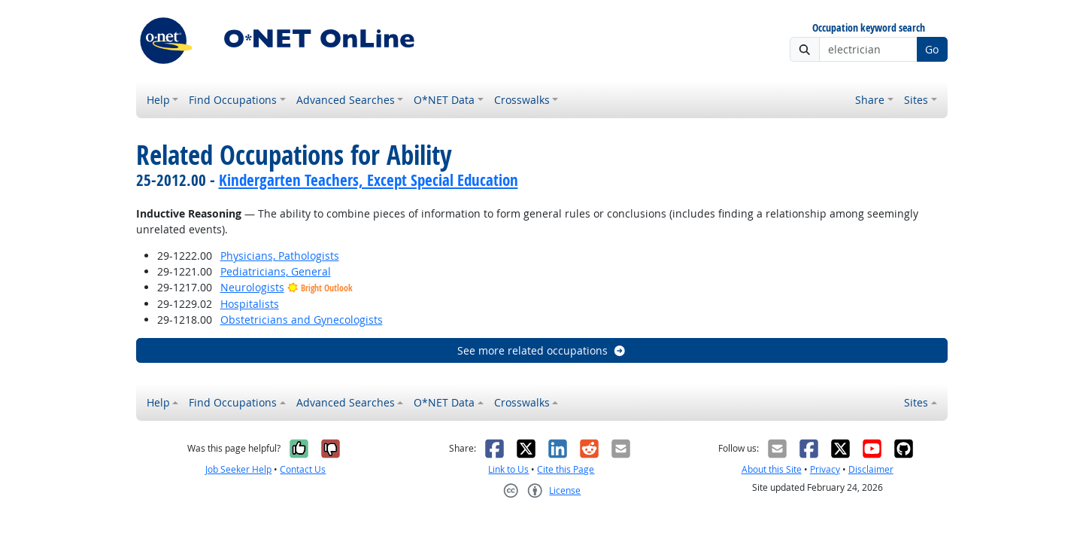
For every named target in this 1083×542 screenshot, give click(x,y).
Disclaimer (870, 469)
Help (158, 100)
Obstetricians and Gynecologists (301, 319)
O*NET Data (444, 100)
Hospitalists (249, 304)
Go (932, 49)
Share (869, 100)
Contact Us (303, 469)
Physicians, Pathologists (279, 255)
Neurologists (252, 287)
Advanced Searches (345, 100)
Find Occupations (233, 100)
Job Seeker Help (238, 469)
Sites (916, 100)
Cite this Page (565, 469)
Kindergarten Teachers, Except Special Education (368, 179)
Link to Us (508, 469)
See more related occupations (541, 350)
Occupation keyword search (868, 28)
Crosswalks (522, 100)
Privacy (825, 469)
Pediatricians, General (275, 271)
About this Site (772, 469)
